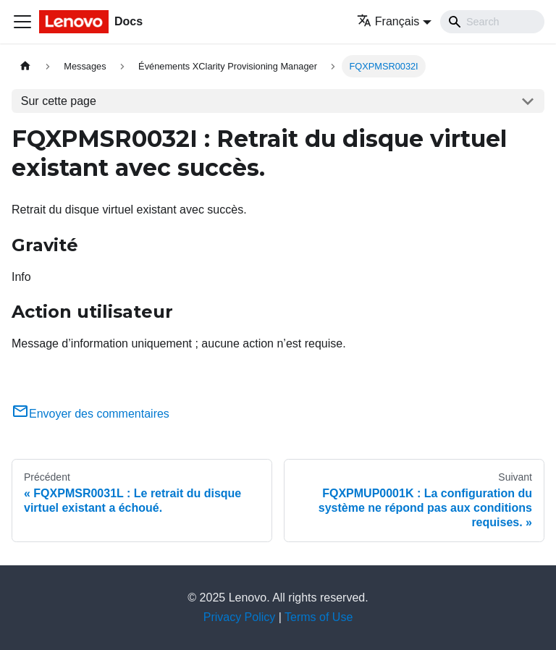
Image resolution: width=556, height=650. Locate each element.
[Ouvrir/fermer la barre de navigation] (22, 22)
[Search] (492, 21)
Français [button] (388, 21)
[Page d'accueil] (25, 66)
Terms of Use (319, 617)
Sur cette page (58, 101)
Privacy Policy (239, 617)
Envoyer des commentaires (90, 414)
